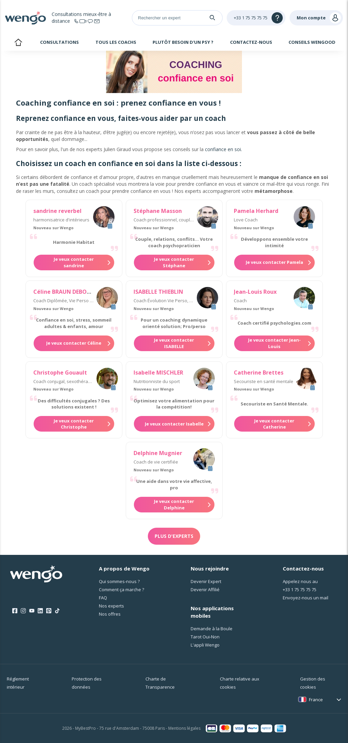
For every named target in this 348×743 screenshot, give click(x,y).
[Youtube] (31, 611)
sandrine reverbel (57, 211)
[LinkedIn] (40, 611)
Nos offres (110, 614)
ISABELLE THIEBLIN (158, 291)
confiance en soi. (223, 149)
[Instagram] (23, 611)
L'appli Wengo (205, 645)
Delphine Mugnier (158, 453)
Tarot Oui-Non (205, 637)
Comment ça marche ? (121, 589)
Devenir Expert (206, 581)
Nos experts (111, 606)
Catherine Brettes (258, 372)
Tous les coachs (115, 42)
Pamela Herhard (256, 211)
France (316, 699)
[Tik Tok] (57, 611)
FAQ (103, 598)
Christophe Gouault (60, 372)
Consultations (59, 42)
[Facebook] (14, 611)
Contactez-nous (251, 42)
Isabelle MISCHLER (158, 372)
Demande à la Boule (211, 629)
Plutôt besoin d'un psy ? (183, 42)
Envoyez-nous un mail (305, 598)
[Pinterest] (48, 611)
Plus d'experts (174, 536)
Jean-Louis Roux (255, 291)
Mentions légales (184, 728)
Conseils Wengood (312, 42)
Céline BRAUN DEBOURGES (68, 291)
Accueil (18, 43)
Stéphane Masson (158, 211)
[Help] (256, 17)
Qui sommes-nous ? (119, 581)
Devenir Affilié (205, 589)
